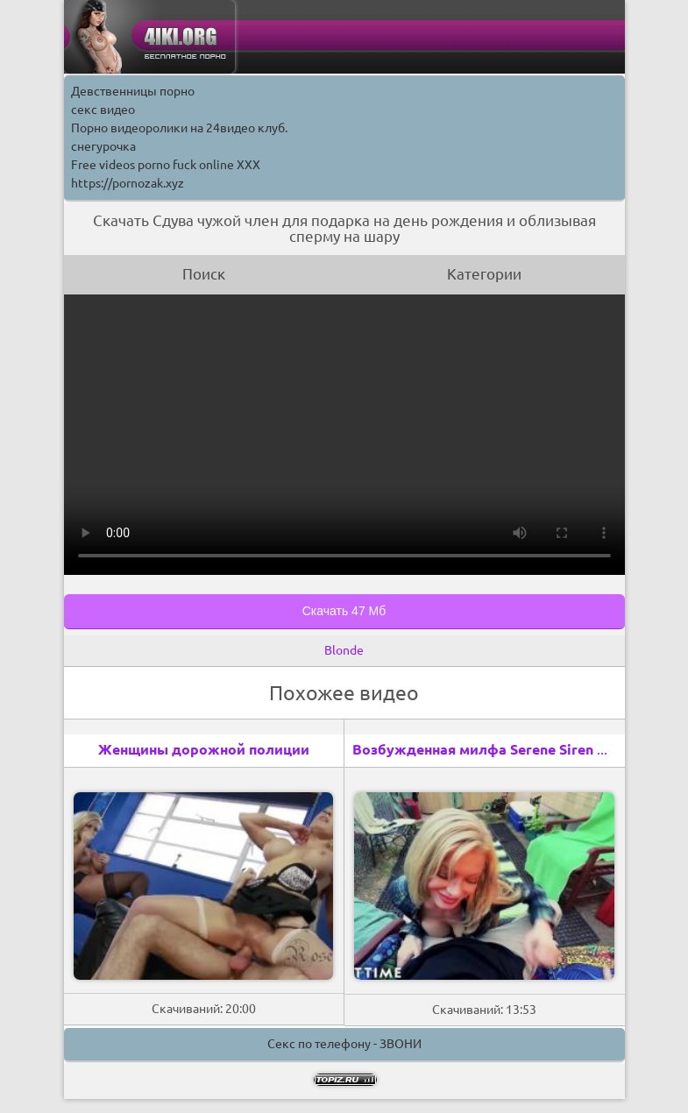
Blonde (344, 650)
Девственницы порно (133, 91)
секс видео (103, 110)
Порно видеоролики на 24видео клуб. (179, 128)
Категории (484, 274)
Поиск (203, 274)
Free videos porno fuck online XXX (165, 165)
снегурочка (103, 146)
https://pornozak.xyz (127, 183)
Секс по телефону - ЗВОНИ (344, 1044)
